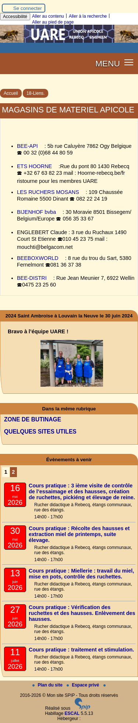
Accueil (11, 93)
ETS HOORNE (34, 166)
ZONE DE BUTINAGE (32, 419)
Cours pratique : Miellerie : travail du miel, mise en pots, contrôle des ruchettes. (81, 574)
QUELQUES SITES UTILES (40, 431)
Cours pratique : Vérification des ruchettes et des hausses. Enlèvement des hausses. (82, 613)
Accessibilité (15, 16)
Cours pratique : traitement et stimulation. (81, 650)
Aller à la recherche (88, 16)
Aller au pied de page (53, 22)
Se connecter (27, 8)
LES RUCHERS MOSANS (48, 192)
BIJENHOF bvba (36, 212)
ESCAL (72, 713)
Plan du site (48, 685)
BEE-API (27, 146)
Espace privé (83, 685)
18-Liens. (35, 93)
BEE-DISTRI (32, 278)
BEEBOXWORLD (38, 258)
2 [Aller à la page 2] (13, 472)
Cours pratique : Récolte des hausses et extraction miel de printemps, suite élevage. (79, 534)
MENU (107, 63)
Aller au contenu (48, 16)
